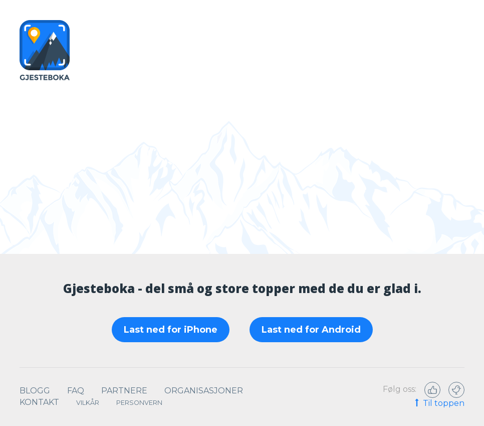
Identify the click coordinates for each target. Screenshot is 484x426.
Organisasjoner (203, 390)
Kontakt (39, 402)
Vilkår (87, 402)
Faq (75, 390)
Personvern (139, 402)
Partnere (124, 390)
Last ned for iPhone (170, 329)
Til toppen (438, 403)
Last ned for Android (311, 329)
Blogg (35, 390)
